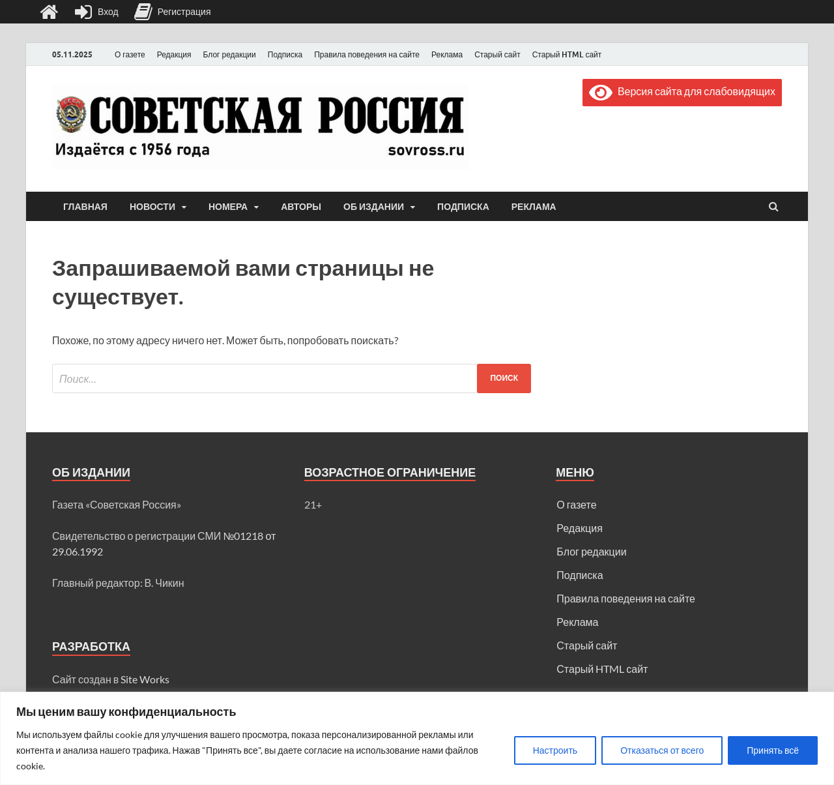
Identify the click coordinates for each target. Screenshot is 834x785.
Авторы (301, 206)
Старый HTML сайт (567, 54)
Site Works (145, 679)
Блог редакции (229, 54)
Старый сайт (497, 54)
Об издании (373, 206)
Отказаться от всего (662, 750)
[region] (417, 738)
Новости (152, 206)
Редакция (174, 54)
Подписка (285, 54)
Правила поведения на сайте (367, 54)
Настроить (555, 750)
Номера (228, 206)
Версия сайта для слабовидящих (682, 91)
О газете (130, 54)
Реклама (447, 54)
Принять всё (773, 750)
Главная (85, 206)
